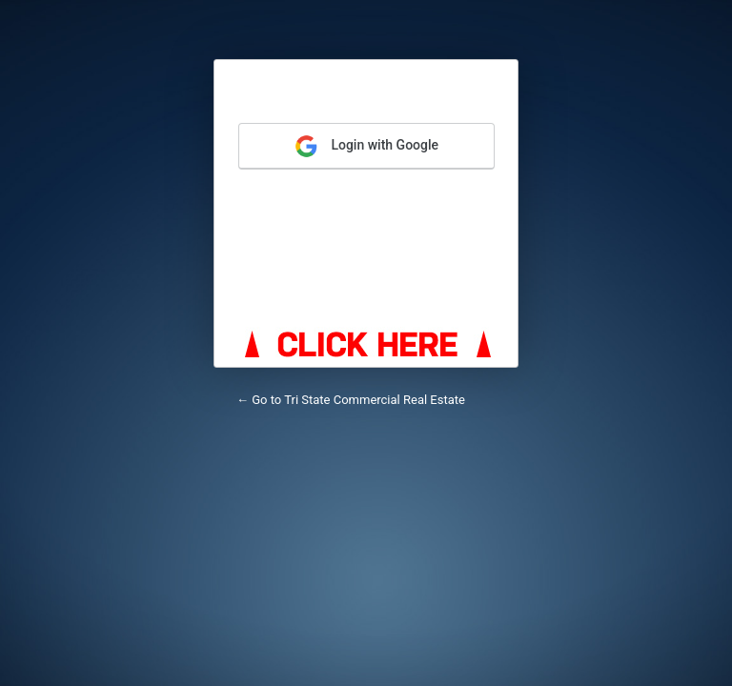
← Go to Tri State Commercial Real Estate (350, 400)
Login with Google (366, 146)
